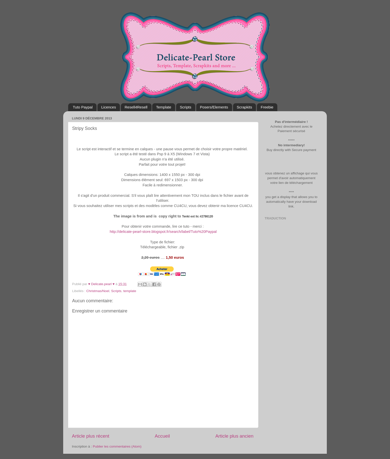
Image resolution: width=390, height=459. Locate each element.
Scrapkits (244, 107)
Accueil (162, 436)
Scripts (185, 107)
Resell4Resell (136, 107)
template (129, 291)
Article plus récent (90, 436)
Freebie (267, 107)
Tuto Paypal (83, 107)
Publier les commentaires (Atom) (117, 446)
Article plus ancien (234, 436)
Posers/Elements (214, 107)
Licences (108, 107)
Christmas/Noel (97, 291)
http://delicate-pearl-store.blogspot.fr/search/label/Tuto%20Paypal (163, 232)
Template (163, 107)
